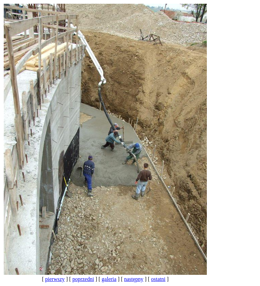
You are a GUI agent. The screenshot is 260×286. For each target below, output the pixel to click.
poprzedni (83, 279)
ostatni (158, 279)
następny (134, 279)
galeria (109, 279)
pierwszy (55, 279)
